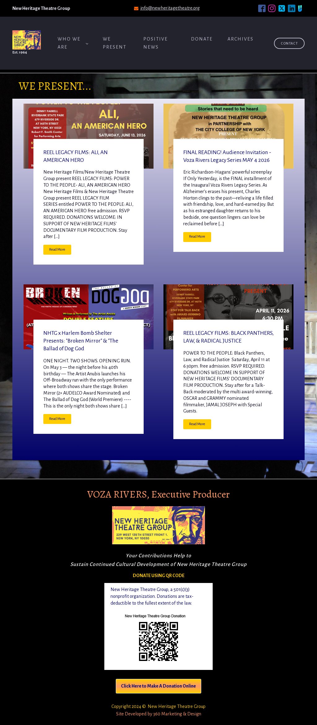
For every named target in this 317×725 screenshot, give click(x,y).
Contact (289, 43)
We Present (114, 43)
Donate (202, 39)
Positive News (155, 43)
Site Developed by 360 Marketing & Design (158, 713)
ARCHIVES (241, 39)
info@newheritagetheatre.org (170, 8)
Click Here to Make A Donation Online (158, 686)
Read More (57, 250)
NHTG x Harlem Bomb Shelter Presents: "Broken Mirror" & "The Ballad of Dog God (80, 341)
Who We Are (69, 43)
